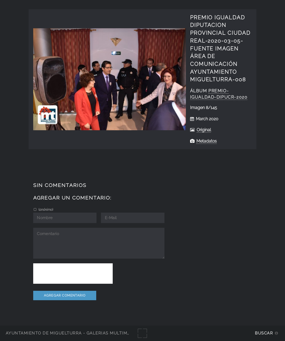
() (45, 209)
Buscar (264, 333)
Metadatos (206, 141)
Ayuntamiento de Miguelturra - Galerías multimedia (72, 333)
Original (204, 129)
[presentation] (73, 273)
